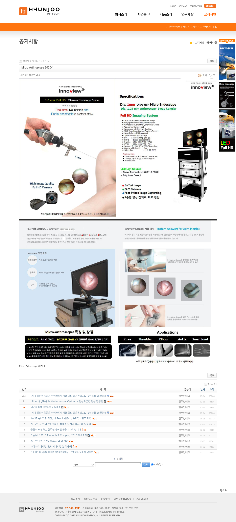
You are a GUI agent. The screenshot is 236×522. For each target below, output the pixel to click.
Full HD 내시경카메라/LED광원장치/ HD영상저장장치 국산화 (61, 452)
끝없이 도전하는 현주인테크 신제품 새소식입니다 (55, 429)
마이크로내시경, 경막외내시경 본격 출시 (51, 446)
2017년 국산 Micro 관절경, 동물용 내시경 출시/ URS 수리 (60, 424)
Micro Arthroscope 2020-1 (45, 407)
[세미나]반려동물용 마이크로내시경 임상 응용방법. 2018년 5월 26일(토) (68, 413)
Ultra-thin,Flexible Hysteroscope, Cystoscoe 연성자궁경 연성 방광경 (66, 401)
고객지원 (210, 14)
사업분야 (143, 14)
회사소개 (121, 14)
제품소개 (165, 14)
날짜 (202, 389)
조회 (212, 389)
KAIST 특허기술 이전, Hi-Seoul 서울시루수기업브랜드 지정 (60, 418)
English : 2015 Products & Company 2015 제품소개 (58, 435)
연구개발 (188, 14)
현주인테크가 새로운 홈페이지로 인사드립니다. (193, 27)
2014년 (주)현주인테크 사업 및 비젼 (49, 441)
